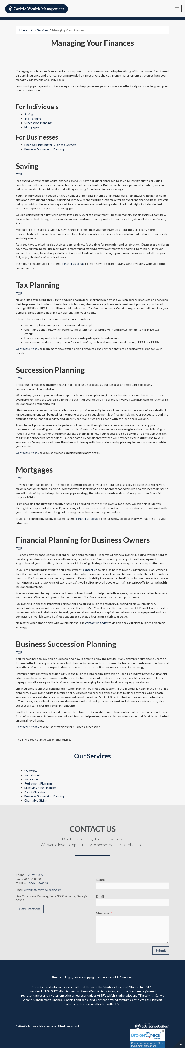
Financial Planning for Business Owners (50, 145)
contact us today (73, 263)
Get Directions (29, 911)
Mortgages (31, 127)
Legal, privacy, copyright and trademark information (99, 977)
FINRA (45, 991)
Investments (33, 775)
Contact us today (27, 348)
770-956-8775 (35, 877)
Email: (101, 898)
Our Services (39, 30)
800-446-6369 (38, 885)
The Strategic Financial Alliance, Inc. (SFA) (124, 987)
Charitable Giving (35, 800)
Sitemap (57, 977)
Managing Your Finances (40, 787)
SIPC (54, 991)
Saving (28, 114)
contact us (90, 569)
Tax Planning (32, 118)
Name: (102, 882)
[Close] (163, 1031)
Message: (104, 915)
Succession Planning (38, 123)
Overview (30, 770)
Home (23, 30)
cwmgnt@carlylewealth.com (42, 892)
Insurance (31, 779)
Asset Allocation (35, 792)
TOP (19, 174)
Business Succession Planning (44, 149)
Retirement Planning (38, 783)
